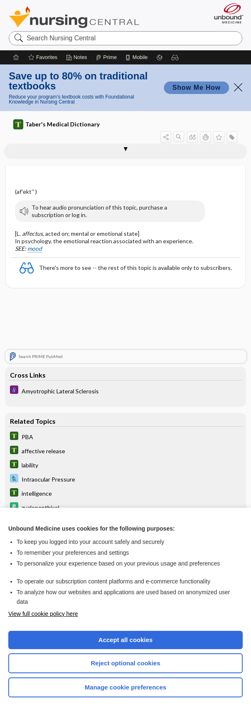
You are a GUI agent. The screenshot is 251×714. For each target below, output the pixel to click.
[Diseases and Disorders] (125, 390)
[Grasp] (159, 57)
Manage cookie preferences (125, 687)
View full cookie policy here (43, 613)
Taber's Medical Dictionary (56, 124)
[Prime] (106, 57)
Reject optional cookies (126, 663)
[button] (175, 57)
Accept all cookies (125, 639)
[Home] (16, 57)
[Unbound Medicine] (226, 13)
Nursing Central (74, 17)
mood (34, 248)
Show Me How (196, 87)
